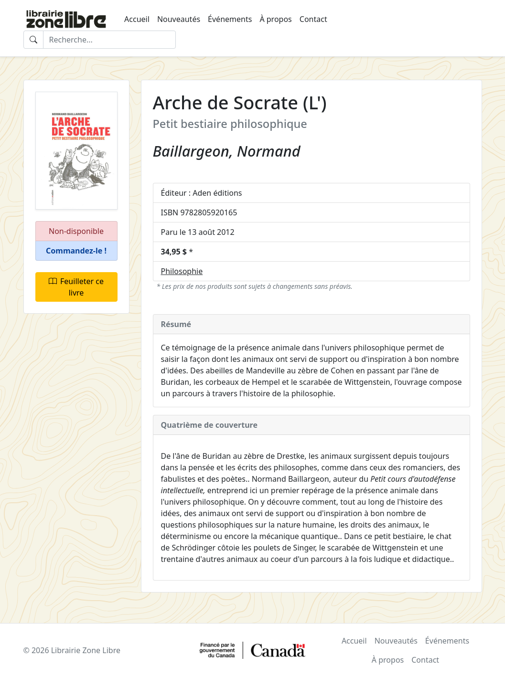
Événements (230, 19)
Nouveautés (178, 19)
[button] (76, 251)
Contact (313, 19)
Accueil (137, 19)
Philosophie (182, 271)
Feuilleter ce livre (76, 287)
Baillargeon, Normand (227, 151)
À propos (275, 19)
